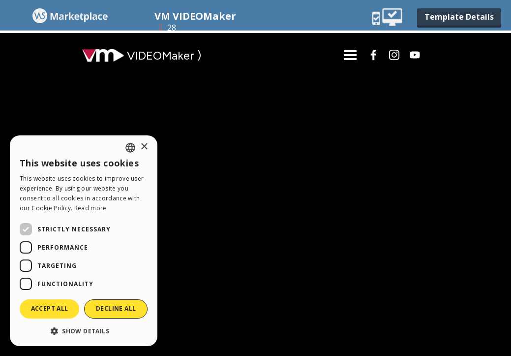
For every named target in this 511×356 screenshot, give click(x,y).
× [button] (144, 147)
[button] (84, 330)
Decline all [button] (116, 308)
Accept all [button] (49, 308)
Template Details (459, 16)
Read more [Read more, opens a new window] (90, 208)
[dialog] (83, 240)
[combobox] (130, 148)
